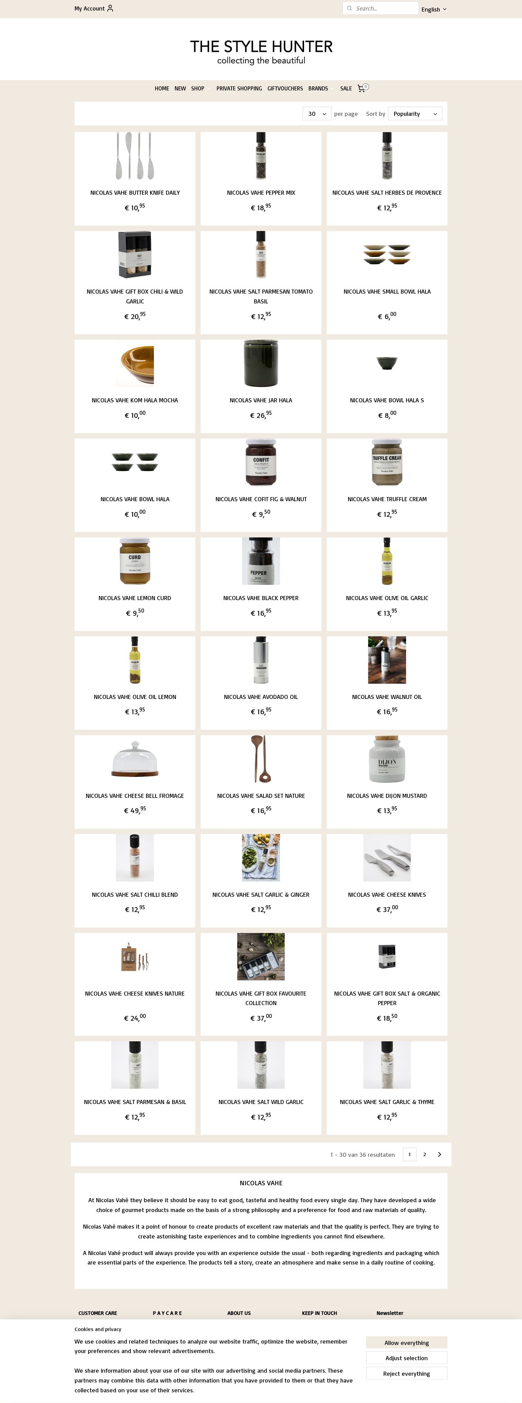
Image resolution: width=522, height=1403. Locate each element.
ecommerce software (277, 1390)
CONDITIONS (89, 1331)
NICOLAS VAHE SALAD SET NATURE (261, 795)
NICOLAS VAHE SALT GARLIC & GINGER (261, 894)
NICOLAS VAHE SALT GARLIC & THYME (387, 1101)
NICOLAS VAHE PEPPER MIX (261, 192)
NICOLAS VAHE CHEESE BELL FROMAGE (135, 795)
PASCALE (235, 1325)
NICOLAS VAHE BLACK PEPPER (261, 597)
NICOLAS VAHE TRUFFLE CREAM (387, 499)
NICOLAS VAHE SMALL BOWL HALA (387, 291)
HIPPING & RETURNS (98, 1325)
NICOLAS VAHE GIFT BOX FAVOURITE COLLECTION (261, 997)
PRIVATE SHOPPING (239, 88)
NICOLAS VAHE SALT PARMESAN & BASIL (135, 1101)
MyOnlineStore (333, 1390)
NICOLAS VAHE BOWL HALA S (387, 400)
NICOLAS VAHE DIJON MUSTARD (387, 795)
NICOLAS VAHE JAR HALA (261, 400)
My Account (94, 8)
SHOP (201, 88)
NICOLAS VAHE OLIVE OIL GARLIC (387, 597)
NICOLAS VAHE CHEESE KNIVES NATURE (135, 993)
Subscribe (394, 1342)
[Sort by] (415, 113)
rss (253, 1390)
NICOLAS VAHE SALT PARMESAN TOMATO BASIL (261, 296)
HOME (162, 88)
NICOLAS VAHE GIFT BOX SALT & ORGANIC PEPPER (387, 997)
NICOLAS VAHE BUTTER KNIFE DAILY (134, 192)
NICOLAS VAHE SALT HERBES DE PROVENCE (387, 192)
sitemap (240, 1390)
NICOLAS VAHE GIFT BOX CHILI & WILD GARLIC (135, 296)
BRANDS (321, 88)
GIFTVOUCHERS (285, 88)
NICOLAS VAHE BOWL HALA (134, 499)
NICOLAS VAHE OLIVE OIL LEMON (135, 696)
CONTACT (86, 1344)
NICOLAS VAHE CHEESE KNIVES (387, 894)
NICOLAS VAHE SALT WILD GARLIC (260, 1101)
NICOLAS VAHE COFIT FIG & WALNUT (260, 499)
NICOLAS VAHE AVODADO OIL (261, 696)
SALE (346, 88)
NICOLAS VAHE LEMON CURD (135, 597)
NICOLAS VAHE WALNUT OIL (387, 696)
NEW (180, 88)
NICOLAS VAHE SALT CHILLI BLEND (135, 894)
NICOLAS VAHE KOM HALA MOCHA (135, 400)
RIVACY (87, 1338)
